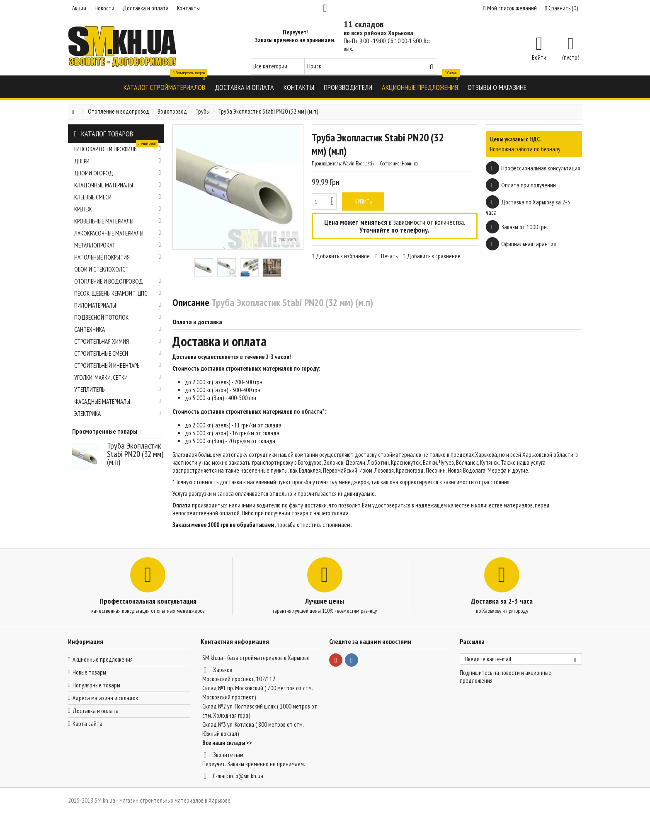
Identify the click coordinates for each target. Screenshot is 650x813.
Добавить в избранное (343, 256)
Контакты (188, 8)
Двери (117, 161)
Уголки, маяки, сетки (117, 377)
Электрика (117, 413)
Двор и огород (117, 173)
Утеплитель (117, 389)
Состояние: (390, 163)
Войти (539, 56)
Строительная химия (117, 341)
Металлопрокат (117, 245)
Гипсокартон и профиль (117, 148)
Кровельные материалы (117, 221)
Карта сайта (87, 724)
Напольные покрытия (117, 257)
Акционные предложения (103, 659)
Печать (389, 256)
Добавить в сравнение (434, 256)
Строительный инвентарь (117, 365)
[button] (164, 86)
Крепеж (117, 209)
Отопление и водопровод (117, 281)
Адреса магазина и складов (105, 698)
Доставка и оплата (146, 8)
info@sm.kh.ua (246, 776)
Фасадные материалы (117, 401)
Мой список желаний (509, 8)
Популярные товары (96, 685)
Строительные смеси (117, 353)
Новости (104, 8)
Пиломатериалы (117, 305)
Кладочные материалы (117, 185)
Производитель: (327, 163)
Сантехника (117, 329)
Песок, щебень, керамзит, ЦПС (117, 293)
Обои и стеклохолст (101, 269)
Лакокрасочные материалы (117, 233)
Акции (79, 8)
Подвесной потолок (117, 317)
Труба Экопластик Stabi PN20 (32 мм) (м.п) (135, 453)
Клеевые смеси (117, 197)
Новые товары (89, 672)
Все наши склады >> (227, 743)
